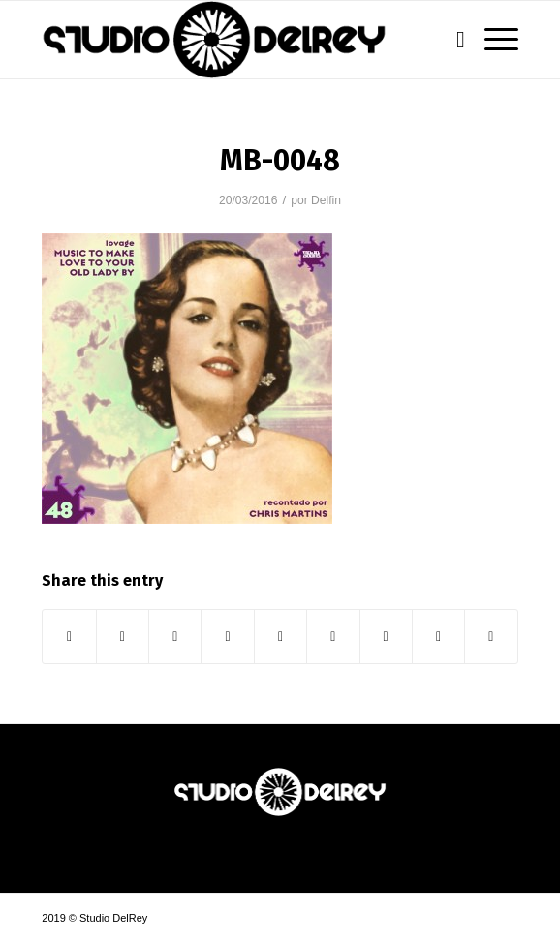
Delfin (326, 200)
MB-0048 (280, 160)
